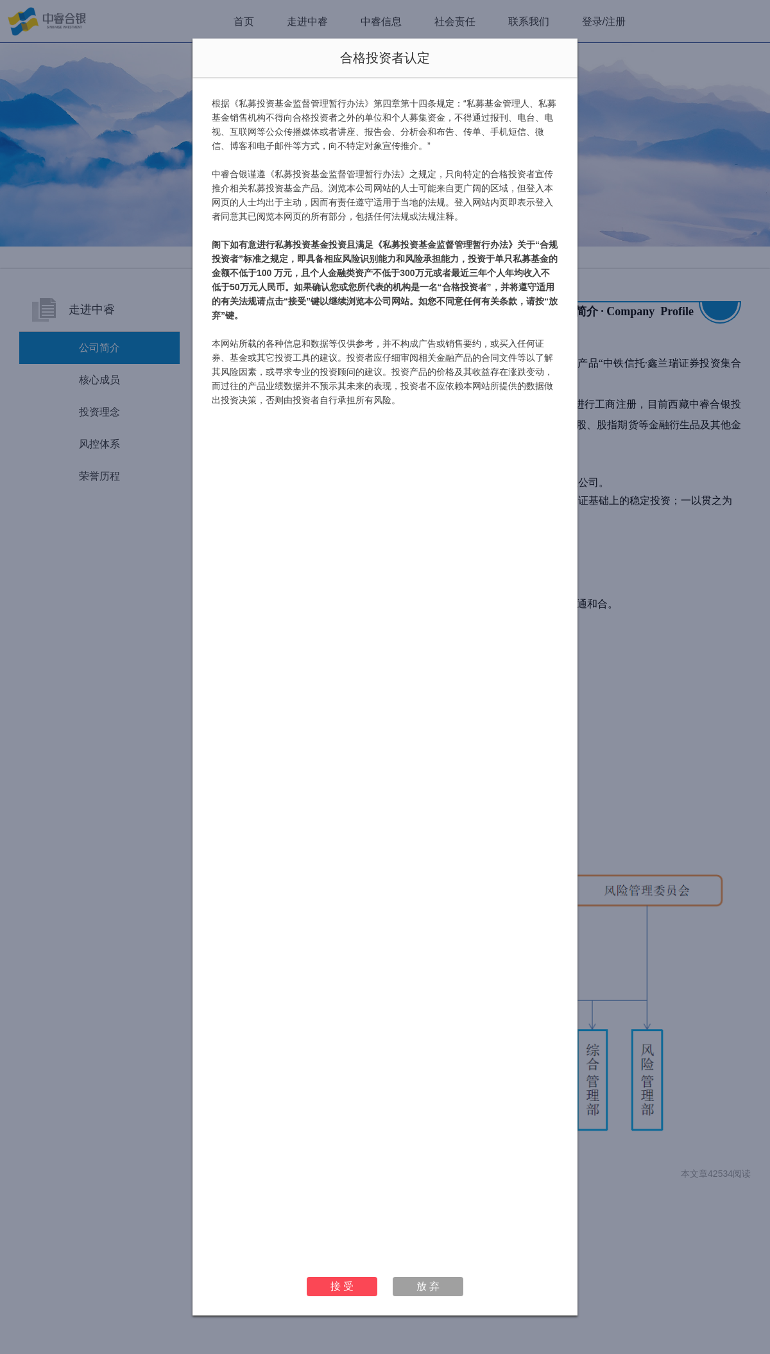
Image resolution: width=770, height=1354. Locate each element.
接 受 (342, 1286)
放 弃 (428, 1286)
